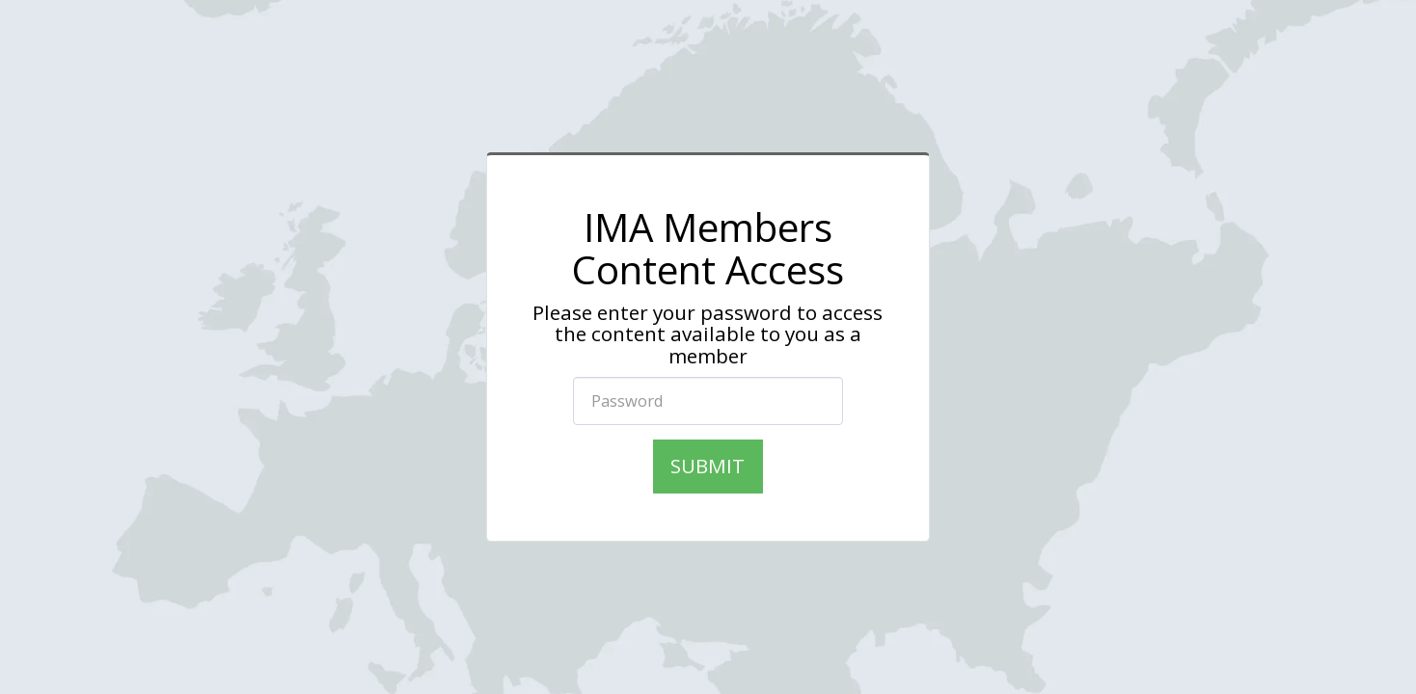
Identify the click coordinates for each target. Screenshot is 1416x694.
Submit (707, 465)
